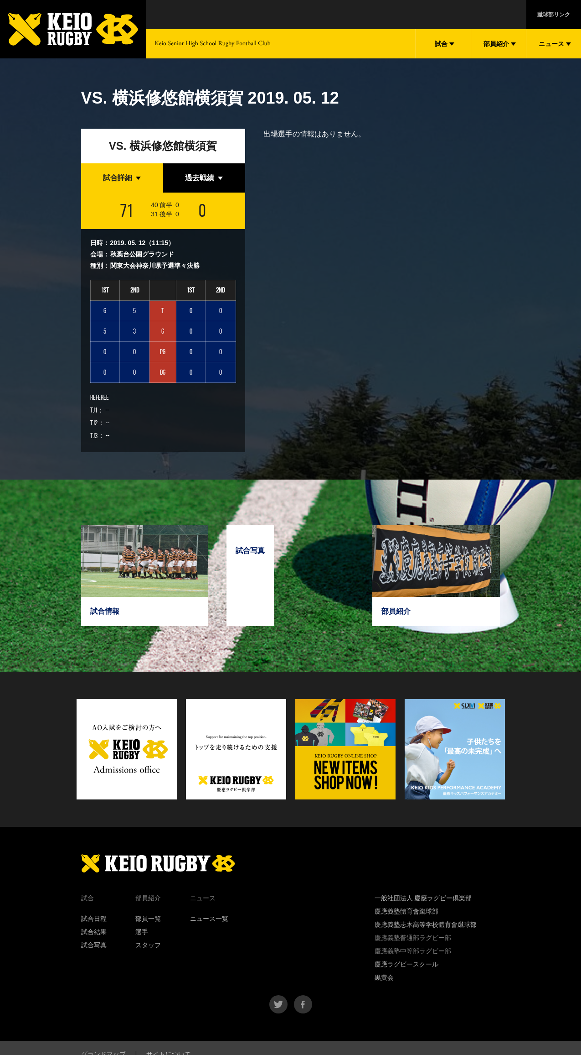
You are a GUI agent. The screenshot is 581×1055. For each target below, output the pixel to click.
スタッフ (148, 945)
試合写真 (94, 945)
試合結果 (94, 931)
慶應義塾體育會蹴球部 (406, 911)
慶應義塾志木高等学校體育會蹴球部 (426, 924)
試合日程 (94, 918)
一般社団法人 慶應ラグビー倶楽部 (423, 898)
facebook (303, 1004)
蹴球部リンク (553, 14)
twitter (278, 1004)
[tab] (122, 178)
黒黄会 (384, 977)
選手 (141, 931)
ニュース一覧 (209, 918)
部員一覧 (148, 918)
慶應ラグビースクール (406, 964)
